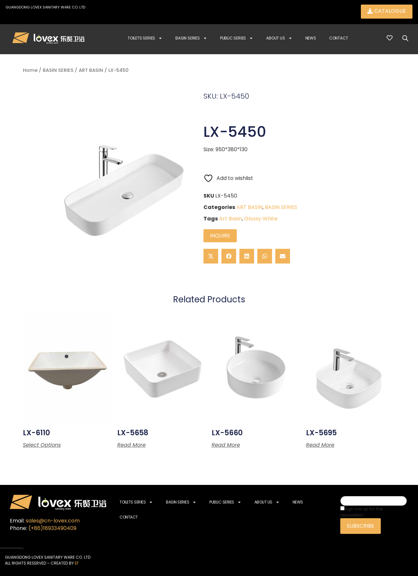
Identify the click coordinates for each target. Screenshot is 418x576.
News (310, 38)
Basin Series (191, 38)
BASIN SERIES (58, 70)
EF (77, 563)
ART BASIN (91, 70)
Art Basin (230, 218)
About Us (279, 38)
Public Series (236, 38)
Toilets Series (145, 38)
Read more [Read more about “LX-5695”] (320, 445)
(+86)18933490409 (52, 528)
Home (30, 70)
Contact (338, 38)
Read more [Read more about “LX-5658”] (131, 445)
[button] (210, 256)
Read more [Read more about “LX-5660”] (226, 445)
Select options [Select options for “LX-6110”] (42, 445)
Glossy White (261, 218)
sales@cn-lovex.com (53, 520)
